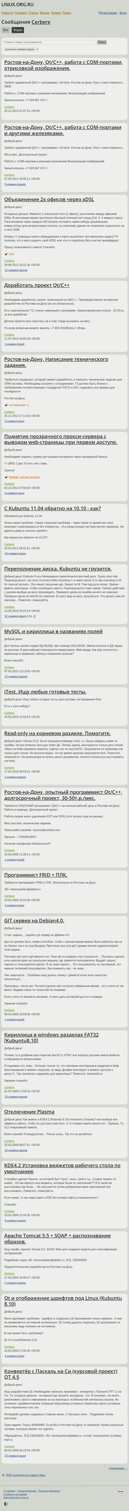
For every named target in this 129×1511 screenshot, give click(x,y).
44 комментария (15, 553)
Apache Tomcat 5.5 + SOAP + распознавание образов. (57, 1238)
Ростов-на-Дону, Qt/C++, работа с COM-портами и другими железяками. (62, 130)
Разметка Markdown (49, 1491)
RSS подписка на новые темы (25, 1475)
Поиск (66, 13)
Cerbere (41, 21)
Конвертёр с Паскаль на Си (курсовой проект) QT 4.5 (60, 1374)
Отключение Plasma (29, 1111)
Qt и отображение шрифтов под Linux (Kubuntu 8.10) (63, 1301)
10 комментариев (16, 1150)
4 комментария (14, 493)
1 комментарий (14, 344)
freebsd (13, 477)
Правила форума (27, 1491)
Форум (44, 13)
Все (5, 30)
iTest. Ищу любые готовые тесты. (45, 691)
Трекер (56, 13)
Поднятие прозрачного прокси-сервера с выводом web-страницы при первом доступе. (60, 439)
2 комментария (14, 421)
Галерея (21, 13)
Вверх (121, 1491)
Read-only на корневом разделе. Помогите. (57, 733)
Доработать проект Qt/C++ (37, 285)
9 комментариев (15, 184)
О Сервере (10, 1491)
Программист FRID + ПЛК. (35, 874)
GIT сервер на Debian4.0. (34, 920)
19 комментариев (16, 1096)
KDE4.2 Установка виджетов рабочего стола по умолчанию (62, 1168)
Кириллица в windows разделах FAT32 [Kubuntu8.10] (51, 1037)
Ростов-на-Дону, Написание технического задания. (56, 362)
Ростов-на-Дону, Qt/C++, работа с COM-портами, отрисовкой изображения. (63, 65)
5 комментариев (15, 777)
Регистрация (108, 13)
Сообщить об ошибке (15, 1494)
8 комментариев (15, 1220)
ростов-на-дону (30, 477)
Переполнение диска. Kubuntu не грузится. (58, 568)
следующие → (118, 1468)
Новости (7, 13)
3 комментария (14, 905)
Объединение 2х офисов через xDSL (49, 199)
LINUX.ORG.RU (17, 4)
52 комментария (15, 616)
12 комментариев (16, 270)
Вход (123, 13)
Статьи (33, 13)
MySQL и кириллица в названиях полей (53, 631)
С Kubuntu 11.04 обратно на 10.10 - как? (52, 508)
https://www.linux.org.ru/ (16, 1497)
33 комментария (15, 1455)
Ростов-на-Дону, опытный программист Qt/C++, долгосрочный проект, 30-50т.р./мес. (63, 795)
